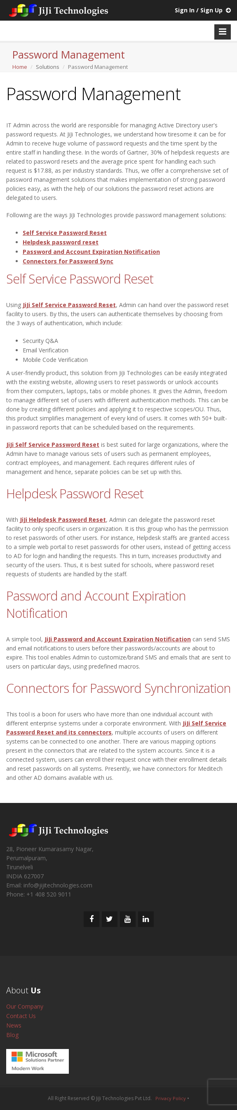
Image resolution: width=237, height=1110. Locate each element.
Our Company (24, 1006)
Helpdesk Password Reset (74, 493)
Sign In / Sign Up (199, 10)
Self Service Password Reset (79, 278)
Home (19, 66)
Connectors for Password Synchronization (118, 688)
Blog (12, 1035)
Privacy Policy (170, 1098)
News (13, 1025)
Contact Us (21, 1016)
